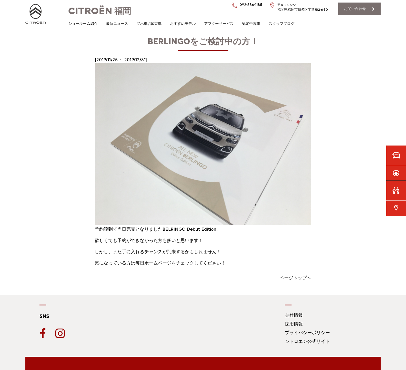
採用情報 (294, 324)
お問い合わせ (355, 8)
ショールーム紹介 (83, 23)
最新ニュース (117, 23)
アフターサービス (218, 23)
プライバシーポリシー (307, 332)
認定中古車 (251, 23)
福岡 (99, 11)
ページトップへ (295, 278)
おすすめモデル (183, 23)
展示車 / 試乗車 (149, 23)
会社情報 (294, 315)
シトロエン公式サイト (307, 341)
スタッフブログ (281, 23)
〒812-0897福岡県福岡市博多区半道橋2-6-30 (302, 7)
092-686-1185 (251, 5)
